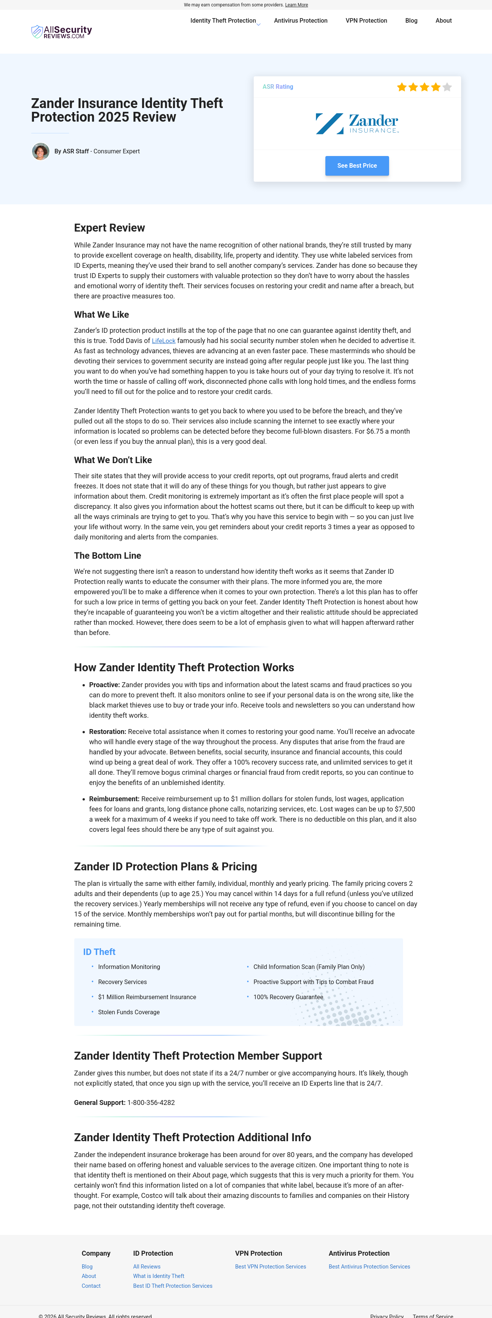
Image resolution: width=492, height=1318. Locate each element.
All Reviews (147, 1256)
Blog (411, 26)
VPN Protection (366, 26)
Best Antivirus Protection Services (369, 1256)
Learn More (296, 5)
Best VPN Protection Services (270, 1256)
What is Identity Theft (158, 1265)
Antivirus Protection (301, 26)
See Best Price (357, 155)
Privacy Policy (387, 1306)
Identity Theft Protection (223, 26)
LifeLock (165, 330)
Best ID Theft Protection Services (172, 1275)
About (444, 26)
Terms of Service (433, 1306)
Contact (91, 1275)
